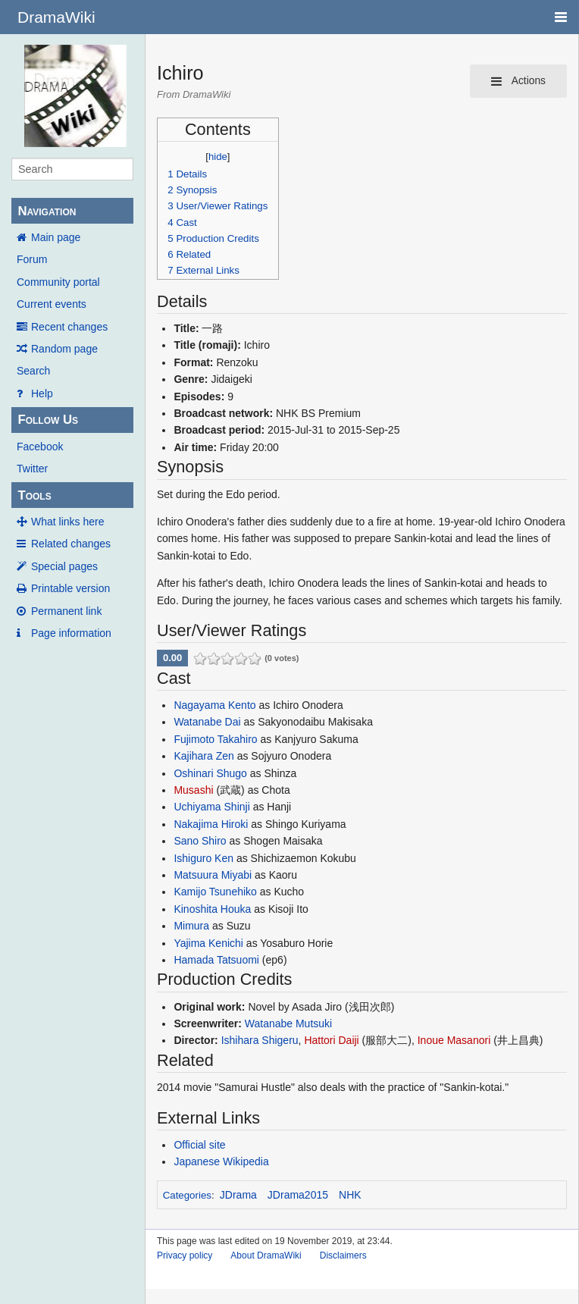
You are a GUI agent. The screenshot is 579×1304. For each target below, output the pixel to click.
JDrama (238, 1195)
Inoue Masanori (454, 1040)
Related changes (71, 544)
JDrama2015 (298, 1195)
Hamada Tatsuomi (216, 960)
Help (42, 393)
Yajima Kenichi (208, 943)
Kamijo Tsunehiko (215, 892)
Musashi (193, 790)
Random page (64, 349)
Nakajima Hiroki (211, 824)
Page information (71, 633)
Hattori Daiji (331, 1040)
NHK (350, 1195)
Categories (187, 1195)
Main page (55, 237)
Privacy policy (184, 1255)
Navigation (46, 211)
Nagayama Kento (214, 705)
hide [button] (217, 156)
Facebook (40, 446)
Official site (199, 1145)
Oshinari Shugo (210, 773)
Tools (34, 495)
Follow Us (47, 419)
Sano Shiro (200, 841)
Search (33, 371)
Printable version (70, 588)
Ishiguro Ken (203, 858)
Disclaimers (343, 1255)
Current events (51, 304)
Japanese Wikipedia (221, 1161)
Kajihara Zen (203, 756)
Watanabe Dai (207, 722)
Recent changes (69, 327)
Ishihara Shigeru (260, 1040)
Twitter (32, 468)
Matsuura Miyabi (213, 875)
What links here (67, 522)
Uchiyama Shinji (211, 807)
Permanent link (66, 611)
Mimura (191, 926)
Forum (32, 259)
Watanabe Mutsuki (288, 1023)
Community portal (58, 282)
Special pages (64, 566)
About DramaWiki (265, 1255)
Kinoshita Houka (212, 909)
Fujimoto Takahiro (215, 739)
